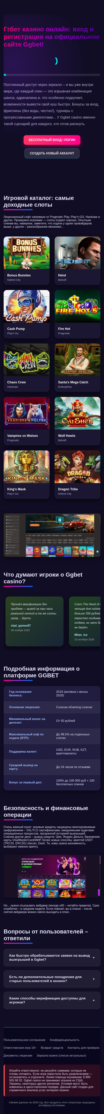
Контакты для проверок (83, 1047)
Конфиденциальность (64, 1039)
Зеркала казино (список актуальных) (61, 1055)
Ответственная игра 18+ (20, 1047)
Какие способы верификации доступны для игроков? (52, 1000)
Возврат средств (52, 1047)
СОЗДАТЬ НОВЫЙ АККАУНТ (52, 153)
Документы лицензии (18, 1055)
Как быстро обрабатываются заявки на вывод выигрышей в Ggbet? (52, 957)
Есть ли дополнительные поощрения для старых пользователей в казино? (52, 979)
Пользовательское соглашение (24, 1039)
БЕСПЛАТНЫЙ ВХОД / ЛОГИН (52, 140)
